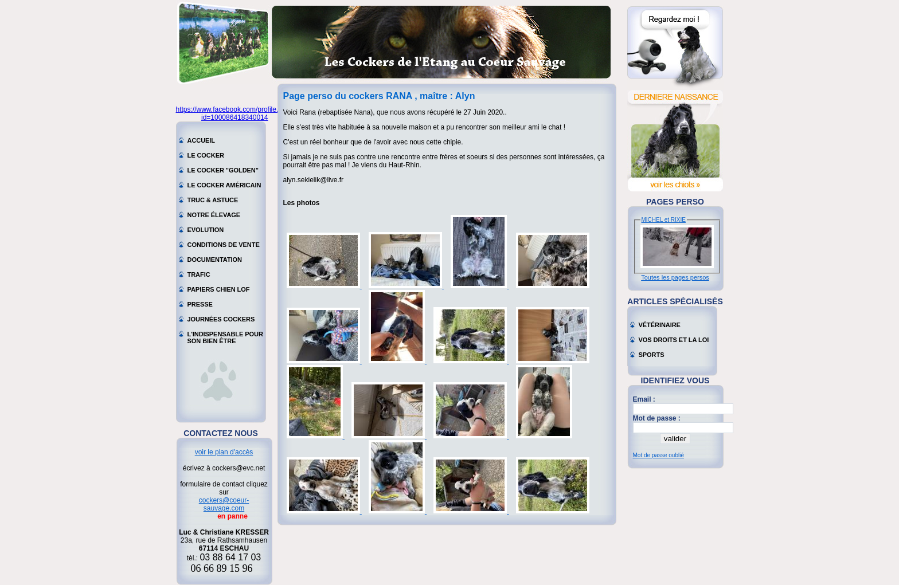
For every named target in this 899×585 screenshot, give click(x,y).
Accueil (201, 140)
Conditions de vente (223, 244)
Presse (200, 304)
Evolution (205, 229)
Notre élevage (214, 214)
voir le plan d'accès (224, 452)
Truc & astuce (213, 200)
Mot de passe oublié (659, 455)
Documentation (215, 259)
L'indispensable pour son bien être (225, 335)
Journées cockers (221, 319)
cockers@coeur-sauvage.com (224, 504)
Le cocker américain (224, 185)
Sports (652, 354)
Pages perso (675, 201)
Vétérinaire (660, 324)
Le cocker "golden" (223, 170)
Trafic (198, 274)
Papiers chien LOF (218, 289)
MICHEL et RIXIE (664, 220)
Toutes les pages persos (675, 277)
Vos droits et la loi (674, 339)
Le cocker (205, 155)
